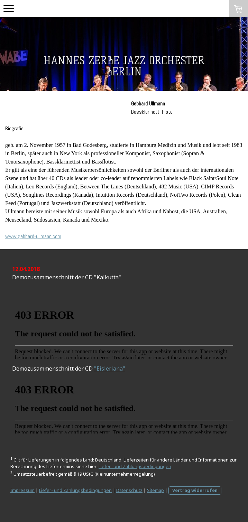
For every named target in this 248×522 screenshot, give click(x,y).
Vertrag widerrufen (195, 490)
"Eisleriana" (109, 368)
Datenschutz (129, 490)
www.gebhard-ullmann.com (33, 236)
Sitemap (155, 490)
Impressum (22, 490)
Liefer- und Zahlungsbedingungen (135, 466)
